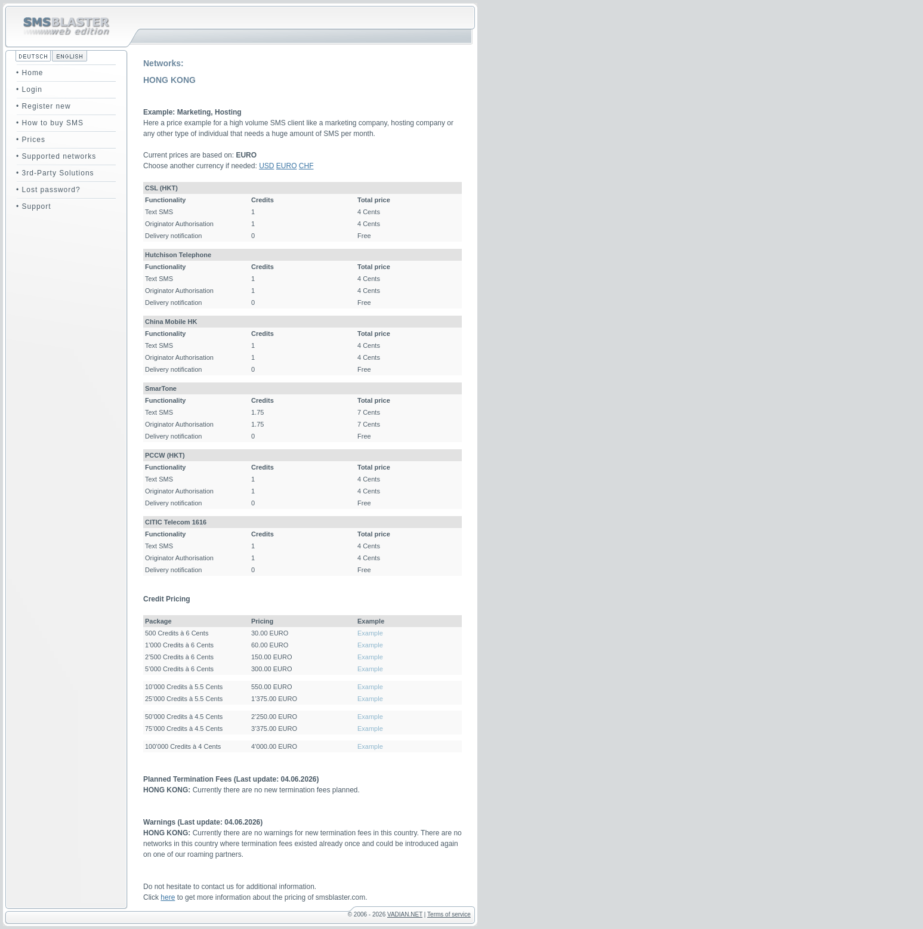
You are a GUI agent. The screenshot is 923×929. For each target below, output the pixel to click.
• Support (33, 206)
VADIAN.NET (404, 914)
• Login (29, 89)
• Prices (30, 139)
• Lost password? (48, 190)
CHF (306, 166)
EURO (286, 166)
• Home (30, 73)
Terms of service (449, 914)
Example (370, 633)
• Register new (43, 106)
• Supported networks (56, 156)
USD (266, 166)
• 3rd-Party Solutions (55, 173)
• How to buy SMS (50, 123)
